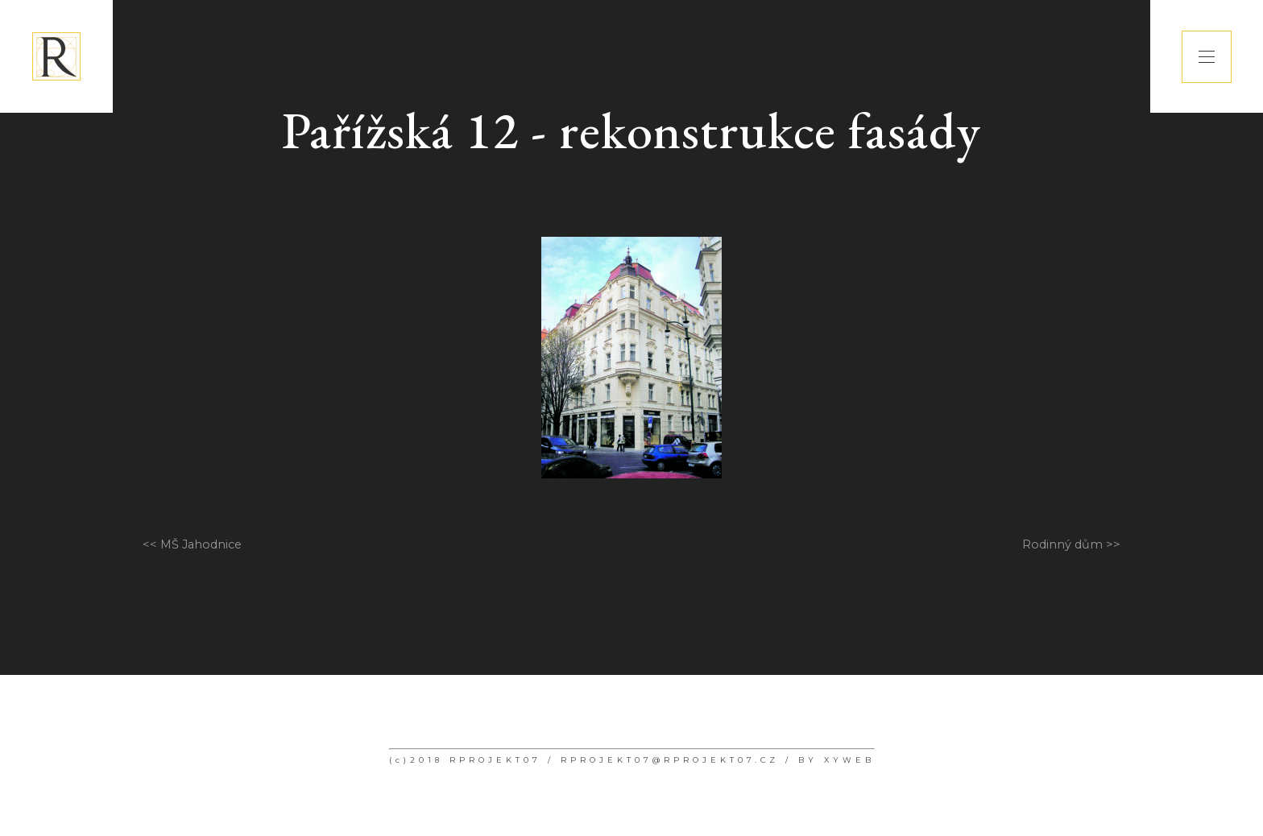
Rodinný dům (1062, 544)
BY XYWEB (836, 759)
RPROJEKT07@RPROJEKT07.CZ (670, 759)
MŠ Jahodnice (201, 544)
